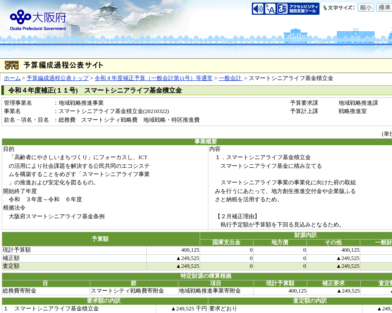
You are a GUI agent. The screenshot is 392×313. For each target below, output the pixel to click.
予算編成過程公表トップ (57, 78)
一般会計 (231, 78)
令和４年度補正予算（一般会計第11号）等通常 (154, 78)
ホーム (12, 78)
